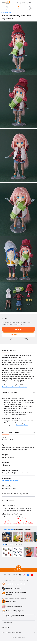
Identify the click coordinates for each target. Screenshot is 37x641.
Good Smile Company (10, 480)
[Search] (14, 2)
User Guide (5, 627)
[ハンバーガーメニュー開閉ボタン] (34, 2)
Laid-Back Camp (7, 12)
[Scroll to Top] (18, 567)
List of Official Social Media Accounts (15, 616)
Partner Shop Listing (22, 425)
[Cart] (18, 3)
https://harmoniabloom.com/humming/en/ (14, 387)
